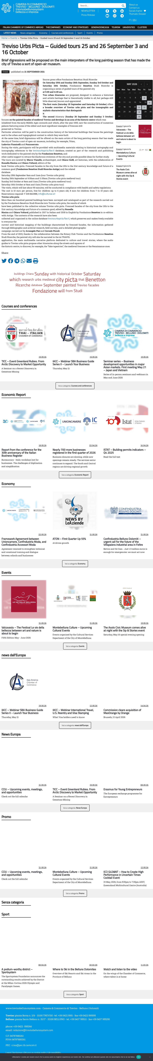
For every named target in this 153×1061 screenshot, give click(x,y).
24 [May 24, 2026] (119, 111)
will (61, 291)
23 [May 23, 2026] (151, 106)
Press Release (88, 15)
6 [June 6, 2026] (151, 116)
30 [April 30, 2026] (140, 92)
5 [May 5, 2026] (130, 97)
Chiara (30, 273)
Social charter (137, 10)
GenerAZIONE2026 (100, 27)
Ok (139, 1057)
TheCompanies (53, 27)
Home (4, 38)
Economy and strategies (75, 27)
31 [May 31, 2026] (119, 116)
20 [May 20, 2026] (135, 106)
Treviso (82, 285)
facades (93, 285)
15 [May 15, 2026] (145, 102)
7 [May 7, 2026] (140, 97)
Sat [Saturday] (149, 89)
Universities (129, 27)
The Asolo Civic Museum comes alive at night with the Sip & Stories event (126, 174)
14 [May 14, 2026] (140, 102)
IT (130, 20)
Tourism (116, 27)
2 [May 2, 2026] (151, 92)
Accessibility (54, 1053)
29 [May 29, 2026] (145, 111)
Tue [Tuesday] (128, 89)
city (60, 279)
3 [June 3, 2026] (135, 116)
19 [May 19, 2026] (130, 106)
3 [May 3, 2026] (119, 97)
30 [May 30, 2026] (151, 111)
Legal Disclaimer (14, 1053)
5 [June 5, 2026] (145, 116)
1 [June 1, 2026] (124, 116)
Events (90, 32)
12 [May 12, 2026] (130, 102)
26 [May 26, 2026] (130, 111)
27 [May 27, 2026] (135, 111)
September (52, 285)
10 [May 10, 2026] (119, 102)
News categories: (27, 32)
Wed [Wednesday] (133, 89)
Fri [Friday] (144, 89)
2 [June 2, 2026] (130, 116)
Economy (43, 32)
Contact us (134, 7)
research (28, 279)
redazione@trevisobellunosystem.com (33, 1030)
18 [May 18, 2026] (124, 106)
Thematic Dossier (137, 14)
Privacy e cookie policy (35, 1053)
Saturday (92, 274)
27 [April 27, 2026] (124, 92)
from (69, 290)
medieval (48, 279)
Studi (78, 291)
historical (63, 273)
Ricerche (23, 285)
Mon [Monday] (123, 89)
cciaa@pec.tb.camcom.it (24, 1045)
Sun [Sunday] (118, 89)
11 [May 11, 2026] (124, 102)
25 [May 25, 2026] (124, 111)
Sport (80, 32)
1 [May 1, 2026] (145, 92)
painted (69, 285)
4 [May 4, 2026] (124, 97)
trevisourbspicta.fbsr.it (43, 150)
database (36, 285)
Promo (100, 32)
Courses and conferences (62, 32)
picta (71, 279)
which (15, 279)
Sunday (42, 274)
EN (134, 20)
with (53, 273)
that (81, 279)
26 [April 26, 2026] (119, 92)
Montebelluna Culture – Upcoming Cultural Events (125, 156)
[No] (149, 1057)
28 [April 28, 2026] (130, 92)
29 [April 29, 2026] (135, 92)
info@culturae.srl (46, 194)
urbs (38, 279)
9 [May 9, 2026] (151, 97)
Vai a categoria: (75, 385)
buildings (19, 273)
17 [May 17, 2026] (119, 106)
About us (133, 4)
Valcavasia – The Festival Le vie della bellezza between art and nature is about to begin (126, 136)
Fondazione (44, 291)
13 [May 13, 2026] (135, 102)
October (76, 273)
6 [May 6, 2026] (135, 97)
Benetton (95, 279)
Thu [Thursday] (139, 89)
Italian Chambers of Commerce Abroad (23, 27)
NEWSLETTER (88, 10)
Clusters (142, 27)
